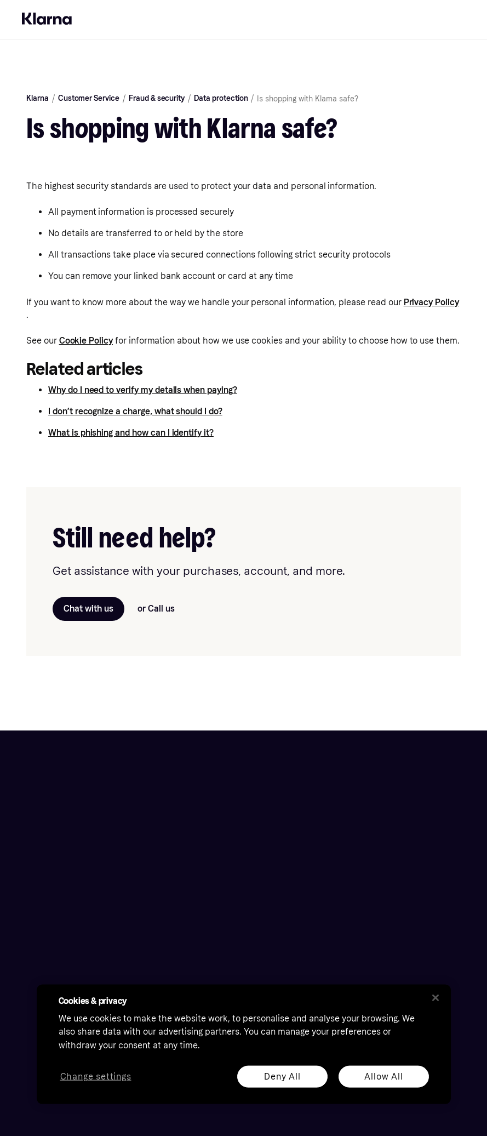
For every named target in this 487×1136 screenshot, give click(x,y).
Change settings (95, 1076)
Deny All (282, 1076)
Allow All (383, 1076)
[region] (244, 1044)
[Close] (435, 997)
